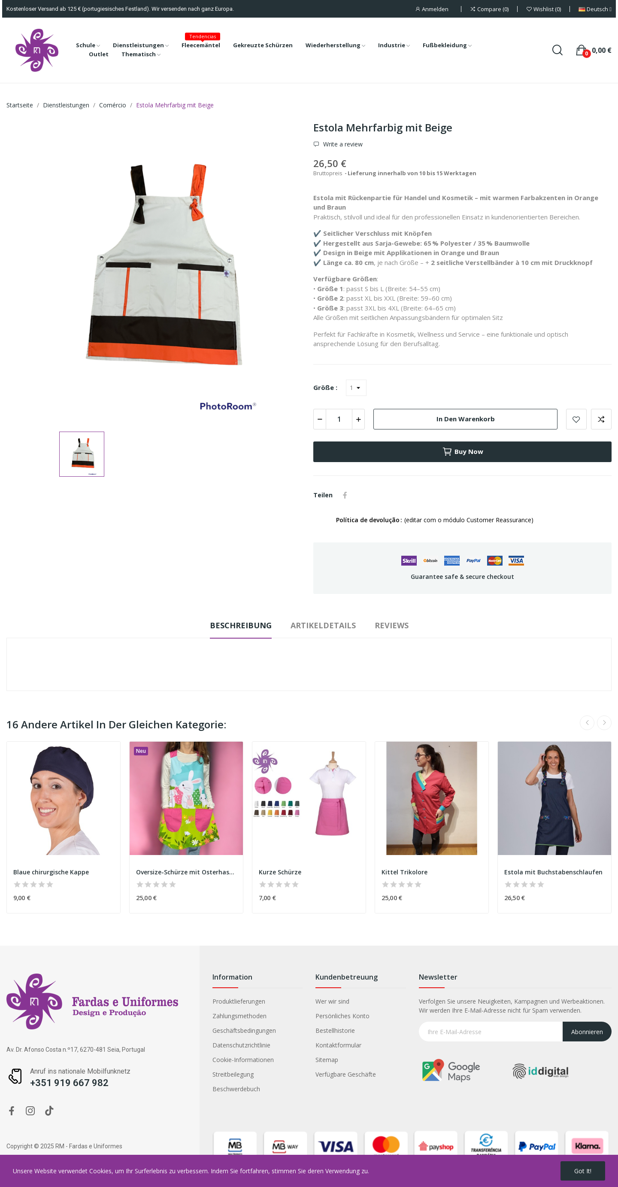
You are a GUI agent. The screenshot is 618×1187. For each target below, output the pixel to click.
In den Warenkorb (465, 418)
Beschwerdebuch (158, 1089)
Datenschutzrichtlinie (163, 1045)
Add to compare (601, 419)
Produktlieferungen (160, 1001)
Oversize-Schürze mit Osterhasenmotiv (186, 872)
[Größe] (356, 388)
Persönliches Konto (264, 1016)
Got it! (582, 1171)
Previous (587, 722)
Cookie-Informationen (165, 1060)
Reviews (392, 625)
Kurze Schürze (280, 872)
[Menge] (339, 419)
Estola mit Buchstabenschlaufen (553, 872)
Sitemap (248, 1060)
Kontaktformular (260, 1045)
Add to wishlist (576, 419)
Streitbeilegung (155, 1074)
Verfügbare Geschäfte (267, 1074)
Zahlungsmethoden (161, 1016)
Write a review (342, 144)
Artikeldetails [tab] (323, 625)
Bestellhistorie (257, 1030)
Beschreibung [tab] (241, 625)
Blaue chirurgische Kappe (51, 872)
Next (604, 722)
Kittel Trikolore (404, 872)
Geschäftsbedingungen (166, 1030)
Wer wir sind (254, 1001)
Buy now (462, 452)
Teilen (345, 495)
